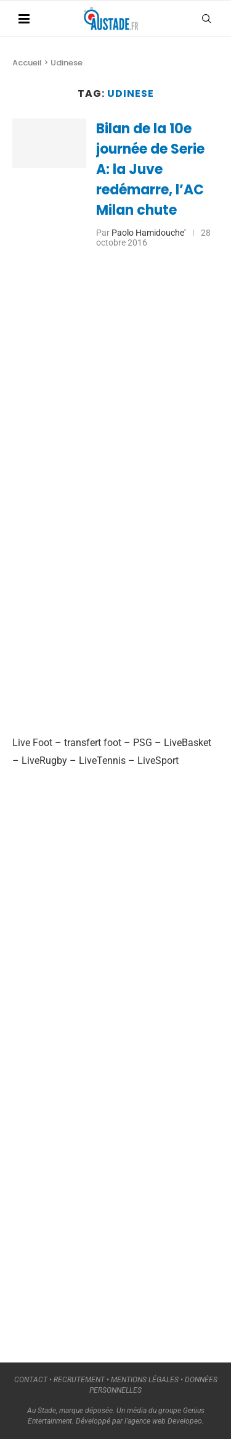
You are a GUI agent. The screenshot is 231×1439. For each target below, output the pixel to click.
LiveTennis (102, 760)
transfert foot (92, 743)
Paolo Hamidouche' (148, 233)
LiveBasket (187, 743)
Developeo (185, 1421)
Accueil (27, 62)
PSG (142, 743)
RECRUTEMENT (79, 1379)
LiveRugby (44, 760)
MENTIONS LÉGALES (145, 1379)
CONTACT (30, 1379)
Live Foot (32, 743)
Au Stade (41, 1410)
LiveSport (158, 760)
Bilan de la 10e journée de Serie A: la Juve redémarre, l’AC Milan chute (150, 169)
